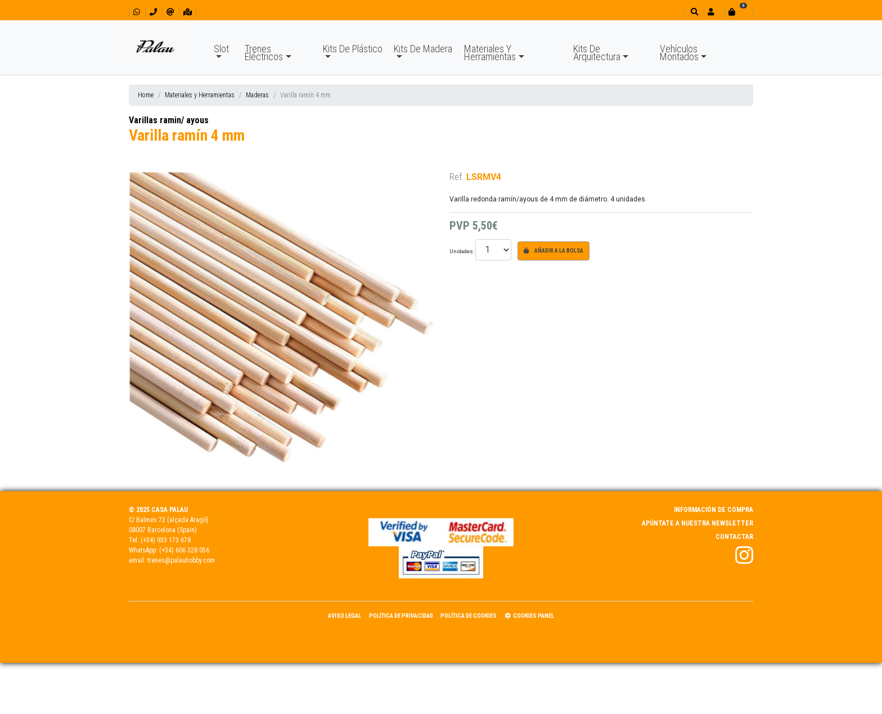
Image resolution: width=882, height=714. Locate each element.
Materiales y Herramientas (200, 95)
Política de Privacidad (401, 615)
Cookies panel (529, 615)
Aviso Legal (344, 615)
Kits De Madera (423, 49)
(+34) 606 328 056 (184, 550)
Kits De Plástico (352, 49)
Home (146, 95)
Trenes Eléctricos (264, 52)
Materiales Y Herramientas (490, 52)
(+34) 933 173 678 (166, 540)
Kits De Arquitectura (596, 52)
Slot (221, 49)
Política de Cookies (468, 615)
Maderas (257, 95)
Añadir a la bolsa (553, 251)
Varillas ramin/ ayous (169, 120)
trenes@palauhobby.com (181, 560)
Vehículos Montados (679, 52)
